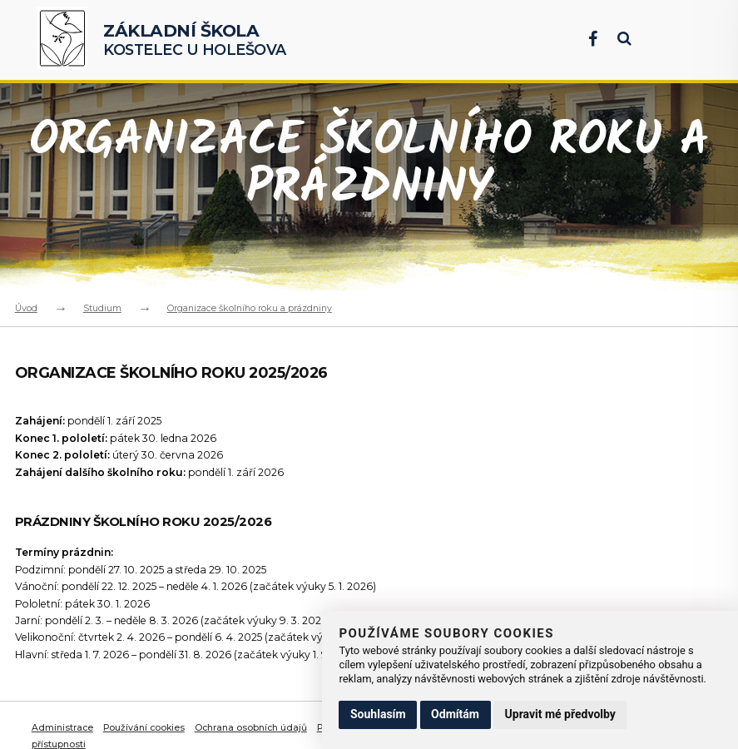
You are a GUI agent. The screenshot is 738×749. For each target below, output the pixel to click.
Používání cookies (146, 727)
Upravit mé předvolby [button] (560, 714)
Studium (102, 308)
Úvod (26, 308)
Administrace (63, 727)
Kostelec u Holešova (194, 39)
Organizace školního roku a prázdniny (249, 308)
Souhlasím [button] (378, 714)
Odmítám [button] (455, 714)
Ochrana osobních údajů (255, 727)
